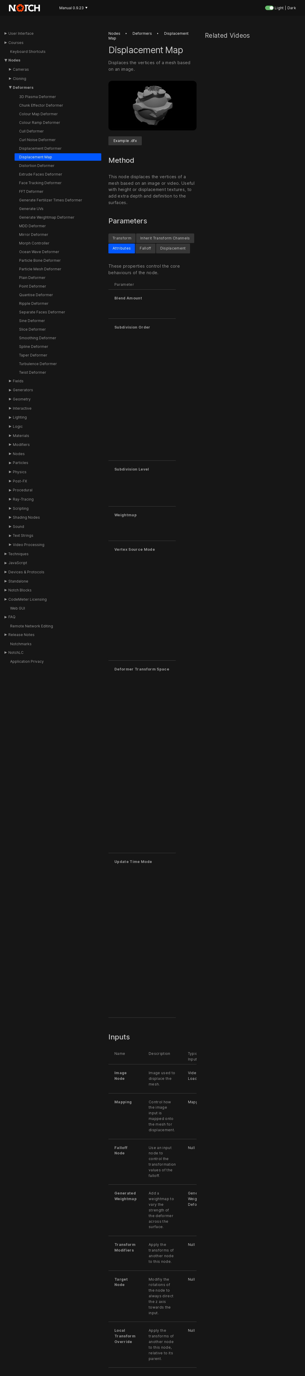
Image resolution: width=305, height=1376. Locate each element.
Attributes (122, 248)
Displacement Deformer (40, 148)
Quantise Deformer (36, 295)
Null (191, 1147)
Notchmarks (21, 644)
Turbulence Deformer (38, 364)
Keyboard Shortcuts (28, 51)
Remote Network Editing (31, 626)
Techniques (18, 554)
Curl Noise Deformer (37, 140)
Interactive (22, 408)
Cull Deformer (31, 131)
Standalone (18, 581)
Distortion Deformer (37, 165)
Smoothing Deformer (37, 338)
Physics (20, 472)
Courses (16, 42)
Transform (122, 238)
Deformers (23, 87)
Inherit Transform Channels (165, 238)
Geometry (22, 399)
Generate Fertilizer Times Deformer (50, 200)
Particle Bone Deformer (40, 260)
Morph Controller (34, 243)
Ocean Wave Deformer (39, 252)
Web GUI (17, 608)
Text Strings (23, 535)
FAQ (11, 617)
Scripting (21, 508)
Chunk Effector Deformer (41, 105)
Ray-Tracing (23, 499)
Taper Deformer (33, 355)
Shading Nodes (26, 517)
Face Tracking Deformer (40, 183)
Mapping (196, 1102)
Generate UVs (31, 208)
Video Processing (28, 544)
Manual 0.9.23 (73, 8)
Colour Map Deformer (38, 114)
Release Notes (21, 634)
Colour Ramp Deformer (39, 122)
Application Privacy (27, 661)
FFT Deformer (31, 191)
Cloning (19, 78)
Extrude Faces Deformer (40, 174)
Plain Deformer (32, 277)
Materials (21, 435)
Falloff (145, 248)
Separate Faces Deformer (42, 312)
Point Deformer (32, 286)
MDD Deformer (32, 226)
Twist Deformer (32, 372)
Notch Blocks (20, 590)
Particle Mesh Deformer (40, 269)
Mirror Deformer (33, 234)
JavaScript (17, 563)
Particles (20, 462)
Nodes (14, 60)
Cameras (21, 69)
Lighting (20, 417)
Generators (23, 390)
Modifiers (21, 444)
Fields (18, 381)
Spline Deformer (33, 346)
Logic (18, 426)
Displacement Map (35, 157)
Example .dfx (125, 140)
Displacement (173, 248)
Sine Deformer (32, 320)
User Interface (21, 33)
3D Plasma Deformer (37, 96)
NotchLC (16, 652)
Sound (18, 526)
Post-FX (20, 481)
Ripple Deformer (34, 303)
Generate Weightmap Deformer (46, 217)
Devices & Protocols (26, 572)
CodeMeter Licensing (27, 599)
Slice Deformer (32, 329)
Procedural (22, 490)
